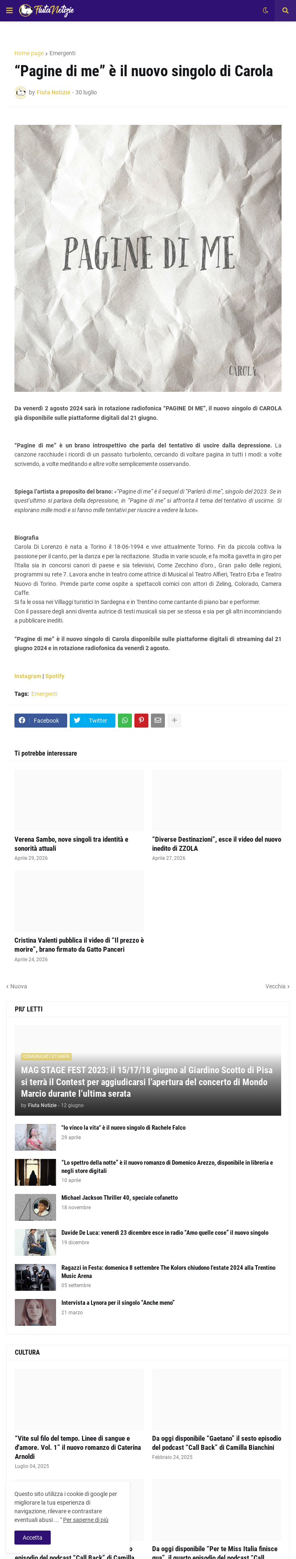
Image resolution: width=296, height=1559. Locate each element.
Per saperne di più (85, 1520)
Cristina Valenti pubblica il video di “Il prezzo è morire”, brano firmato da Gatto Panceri (79, 944)
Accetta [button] (32, 1537)
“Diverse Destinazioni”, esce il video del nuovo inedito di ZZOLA (216, 843)
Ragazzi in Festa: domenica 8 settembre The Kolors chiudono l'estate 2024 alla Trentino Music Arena (168, 1272)
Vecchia (275, 986)
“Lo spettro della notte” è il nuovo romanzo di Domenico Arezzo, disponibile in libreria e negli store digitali (167, 1167)
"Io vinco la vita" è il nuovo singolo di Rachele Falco (123, 1127)
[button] (9, 11)
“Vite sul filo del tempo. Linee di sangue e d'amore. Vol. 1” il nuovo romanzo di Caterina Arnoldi (78, 1447)
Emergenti (62, 53)
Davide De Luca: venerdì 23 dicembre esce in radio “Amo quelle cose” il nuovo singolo (164, 1232)
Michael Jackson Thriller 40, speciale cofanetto (119, 1197)
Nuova (18, 986)
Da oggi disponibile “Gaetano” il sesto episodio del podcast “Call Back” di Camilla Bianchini (216, 1442)
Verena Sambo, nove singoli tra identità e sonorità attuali (71, 843)
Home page (29, 53)
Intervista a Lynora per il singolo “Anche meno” (118, 1302)
